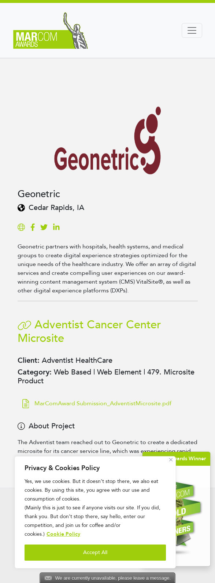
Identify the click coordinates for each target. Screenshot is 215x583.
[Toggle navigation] (192, 30)
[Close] (171, 459)
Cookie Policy (63, 534)
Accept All (95, 552)
